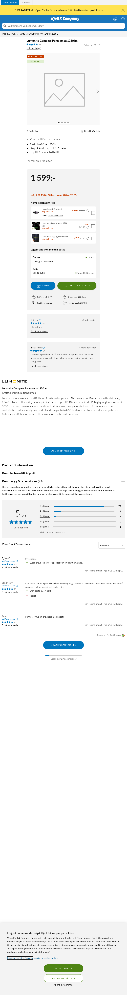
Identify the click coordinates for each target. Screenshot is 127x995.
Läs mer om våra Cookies (20, 958)
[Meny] (4, 19)
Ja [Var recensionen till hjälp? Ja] (111, 570)
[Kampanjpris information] (87, 210)
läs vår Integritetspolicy (46, 958)
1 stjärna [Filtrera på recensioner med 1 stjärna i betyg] (44, 526)
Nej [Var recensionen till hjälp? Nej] (118, 570)
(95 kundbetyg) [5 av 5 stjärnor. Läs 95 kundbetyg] (34, 48)
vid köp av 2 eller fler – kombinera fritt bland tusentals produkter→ (59, 10)
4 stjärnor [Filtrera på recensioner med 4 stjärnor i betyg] (45, 511)
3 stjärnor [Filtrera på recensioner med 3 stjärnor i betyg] (45, 516)
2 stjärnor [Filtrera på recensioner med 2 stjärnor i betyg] (45, 521)
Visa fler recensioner (63, 645)
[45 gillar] (32, 131)
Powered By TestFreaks (111, 635)
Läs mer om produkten (39, 160)
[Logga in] (115, 19)
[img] (97, 91)
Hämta (43, 286)
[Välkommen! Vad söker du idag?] (66, 26)
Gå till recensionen (39, 331)
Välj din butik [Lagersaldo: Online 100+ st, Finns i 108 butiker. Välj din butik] (39, 272)
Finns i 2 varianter (55, 215)
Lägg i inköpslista (90, 131)
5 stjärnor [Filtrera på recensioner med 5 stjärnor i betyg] (45, 506)
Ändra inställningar (63, 984)
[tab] (10, 2)
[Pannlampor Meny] (18, 34)
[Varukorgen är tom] (123, 19)
